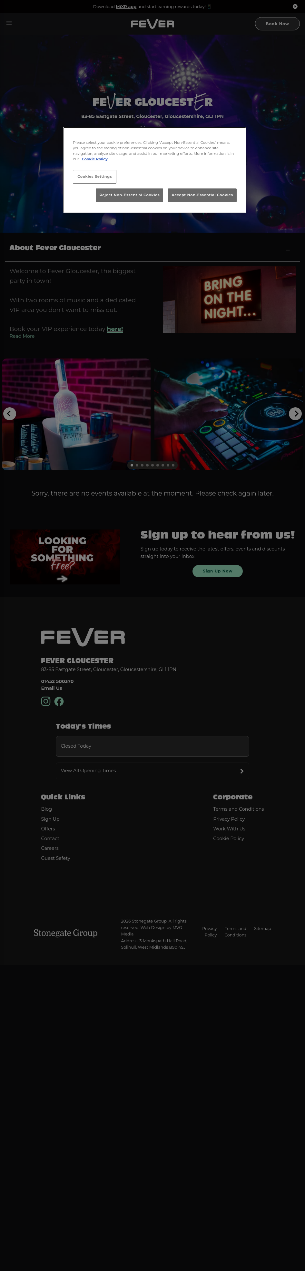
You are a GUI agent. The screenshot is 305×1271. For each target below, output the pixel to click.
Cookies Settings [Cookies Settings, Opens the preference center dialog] (94, 176)
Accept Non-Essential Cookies (202, 195)
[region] (154, 170)
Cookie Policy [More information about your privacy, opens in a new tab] (95, 159)
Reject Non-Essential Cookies (129, 195)
